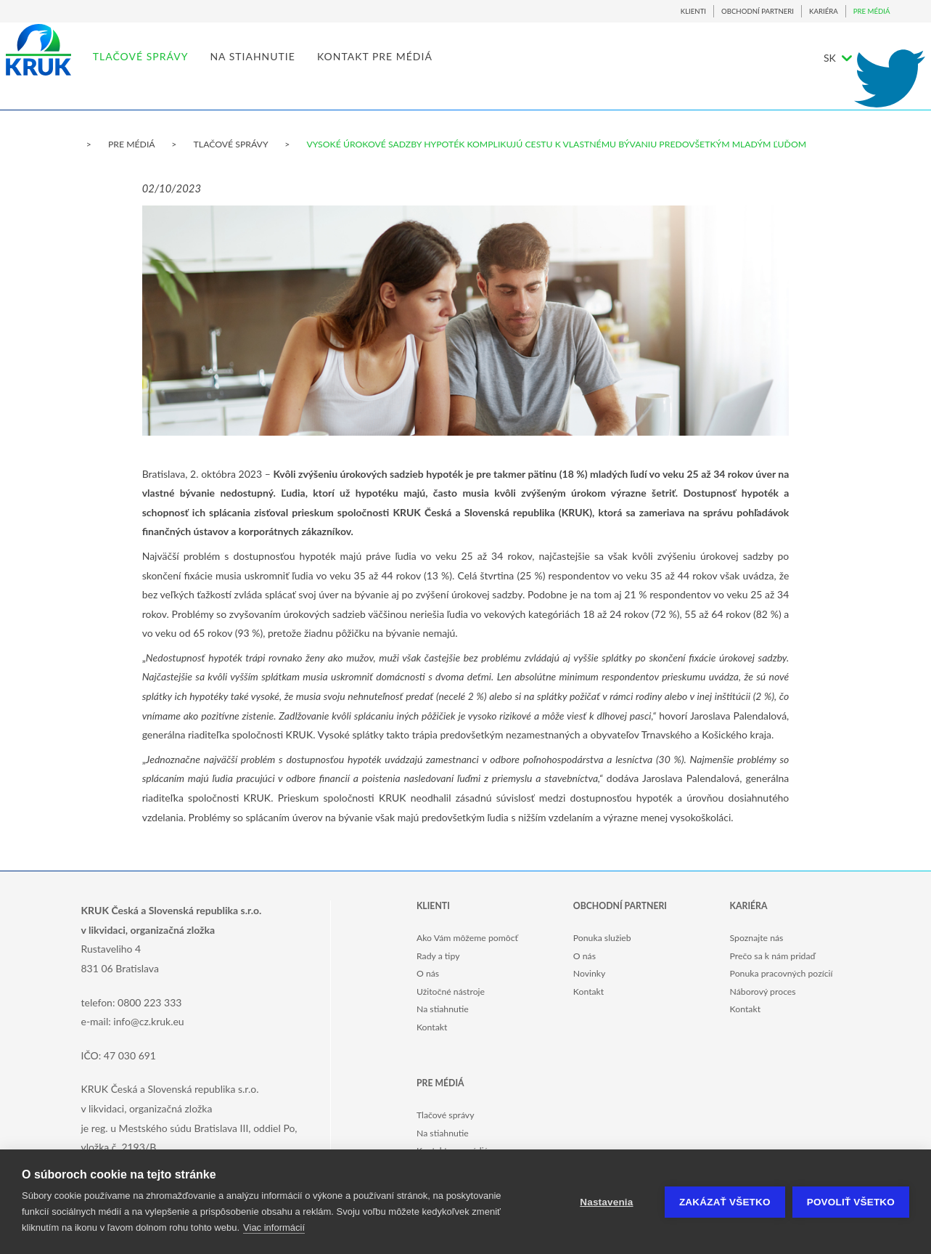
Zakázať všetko (725, 1202)
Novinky (589, 973)
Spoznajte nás (757, 937)
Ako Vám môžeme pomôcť (467, 937)
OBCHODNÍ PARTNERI (757, 11)
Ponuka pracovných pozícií (781, 973)
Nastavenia (606, 1202)
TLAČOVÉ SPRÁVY (186, 69)
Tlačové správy (446, 1115)
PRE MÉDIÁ (871, 11)
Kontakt (432, 1027)
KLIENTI (693, 11)
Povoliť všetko (851, 1202)
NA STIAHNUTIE (299, 69)
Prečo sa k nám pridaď (773, 955)
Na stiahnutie (443, 1008)
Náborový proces (763, 991)
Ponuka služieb (602, 937)
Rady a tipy (438, 955)
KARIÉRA (823, 11)
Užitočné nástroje (451, 991)
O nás (428, 973)
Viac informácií (274, 1227)
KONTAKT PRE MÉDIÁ (420, 69)
